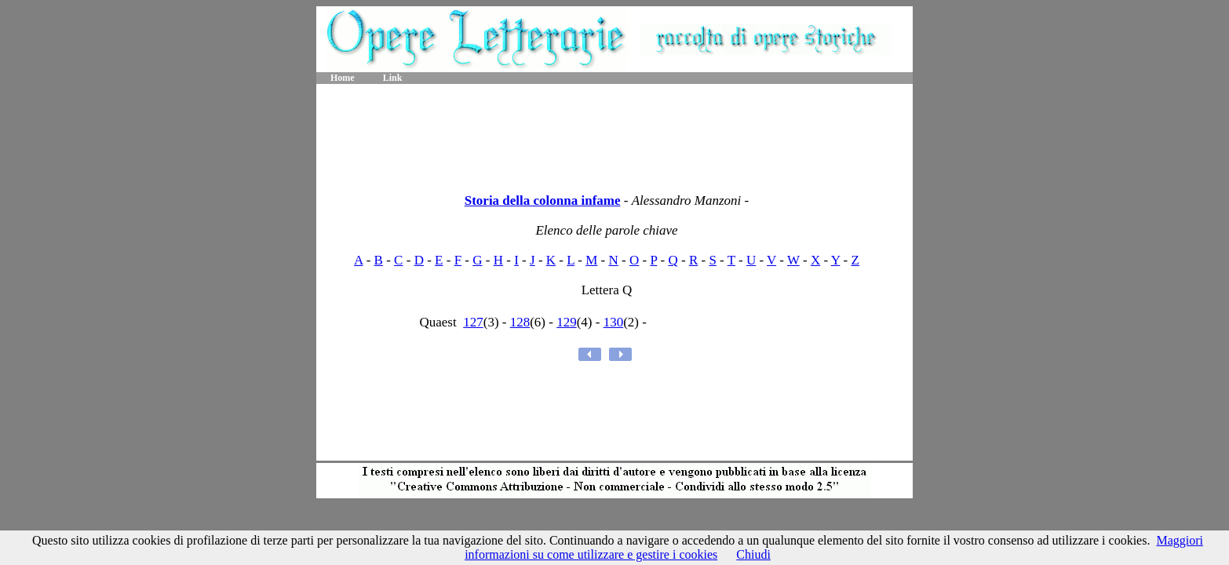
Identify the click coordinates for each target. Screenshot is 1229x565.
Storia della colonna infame (543, 200)
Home (342, 77)
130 (614, 322)
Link (393, 77)
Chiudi (753, 554)
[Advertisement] (614, 133)
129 (566, 322)
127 (473, 322)
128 (520, 322)
